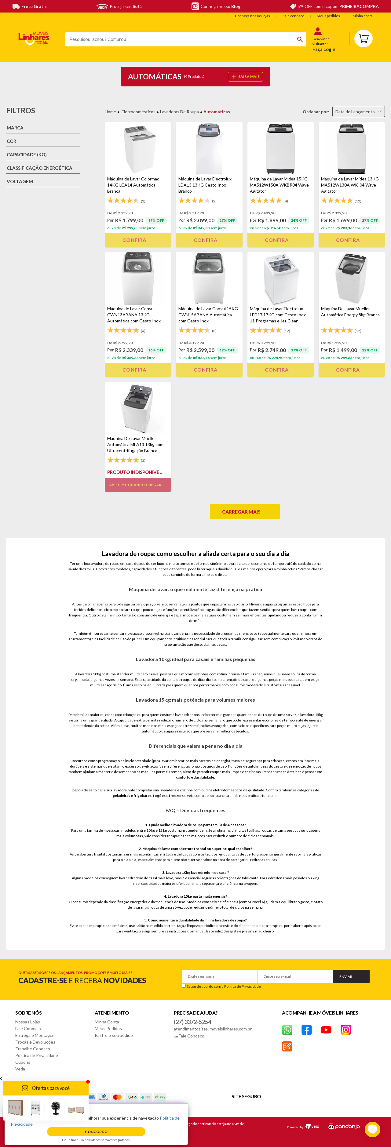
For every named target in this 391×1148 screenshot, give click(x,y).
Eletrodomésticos (138, 111)
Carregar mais (241, 511)
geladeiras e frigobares (132, 795)
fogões (159, 795)
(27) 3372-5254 (192, 1022)
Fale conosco (293, 15)
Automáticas (216, 111)
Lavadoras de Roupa (179, 111)
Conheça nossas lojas (252, 15)
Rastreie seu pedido (114, 1035)
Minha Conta (107, 1021)
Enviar (345, 976)
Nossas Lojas (27, 1021)
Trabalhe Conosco (32, 1048)
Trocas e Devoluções (35, 1041)
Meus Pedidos (108, 1028)
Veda (20, 1068)
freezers (176, 795)
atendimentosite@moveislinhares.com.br (213, 1028)
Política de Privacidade (242, 986)
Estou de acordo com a (224, 986)
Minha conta (363, 15)
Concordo (96, 1131)
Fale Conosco (28, 1028)
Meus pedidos (328, 15)
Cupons (22, 1062)
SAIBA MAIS (246, 76)
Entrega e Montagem (35, 1035)
